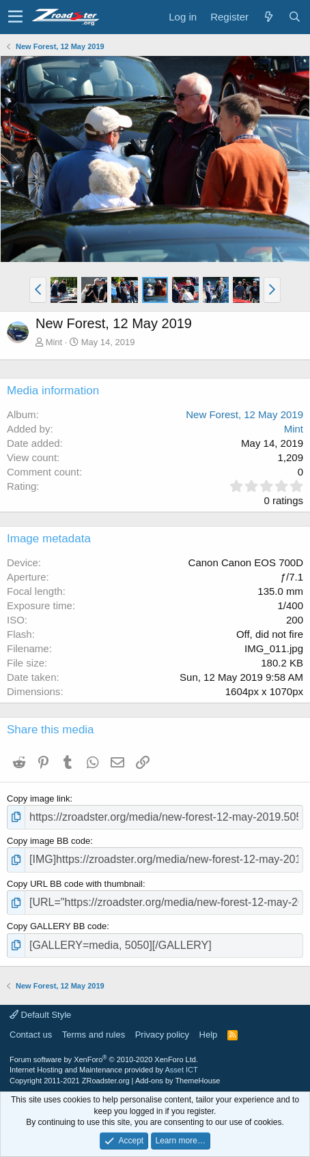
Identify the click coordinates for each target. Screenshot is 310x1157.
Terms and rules (93, 1034)
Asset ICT (181, 1070)
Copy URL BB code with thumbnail (75, 884)
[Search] (294, 16)
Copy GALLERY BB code (57, 926)
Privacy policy (162, 1034)
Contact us (31, 1034)
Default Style (40, 1015)
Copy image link (38, 798)
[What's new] (268, 16)
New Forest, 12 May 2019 (244, 414)
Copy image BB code (48, 841)
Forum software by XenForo (104, 1059)
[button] (15, 17)
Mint (54, 342)
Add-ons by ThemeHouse (178, 1081)
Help (208, 1034)
